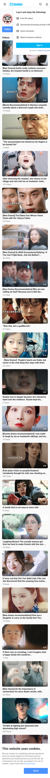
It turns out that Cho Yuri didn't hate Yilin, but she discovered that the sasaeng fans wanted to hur (24, 579)
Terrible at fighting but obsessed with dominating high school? (20, 727)
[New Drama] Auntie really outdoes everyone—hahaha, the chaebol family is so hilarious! (25, 69)
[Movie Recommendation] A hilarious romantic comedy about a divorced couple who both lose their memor (25, 106)
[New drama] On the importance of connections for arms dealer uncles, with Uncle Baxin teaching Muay (22, 690)
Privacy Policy (29, 764)
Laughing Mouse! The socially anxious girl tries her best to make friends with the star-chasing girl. (23, 543)
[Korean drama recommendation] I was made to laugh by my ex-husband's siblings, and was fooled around (25, 435)
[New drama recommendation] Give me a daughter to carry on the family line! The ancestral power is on (22, 616)
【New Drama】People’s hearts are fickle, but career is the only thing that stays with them (24, 361)
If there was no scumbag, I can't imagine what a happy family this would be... (24, 653)
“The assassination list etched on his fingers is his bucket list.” (25, 143)
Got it (36, 771)
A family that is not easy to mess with (20, 507)
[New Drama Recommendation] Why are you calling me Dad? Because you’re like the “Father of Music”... (24, 290)
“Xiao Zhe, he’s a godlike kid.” (17, 326)
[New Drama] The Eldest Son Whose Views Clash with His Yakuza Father (23, 216)
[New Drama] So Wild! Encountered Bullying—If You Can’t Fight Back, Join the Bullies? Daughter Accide (25, 253)
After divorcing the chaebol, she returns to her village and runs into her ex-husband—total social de (25, 180)
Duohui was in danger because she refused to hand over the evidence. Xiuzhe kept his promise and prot (24, 398)
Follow (7, 29)
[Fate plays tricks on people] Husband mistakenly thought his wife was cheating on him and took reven (24, 472)
